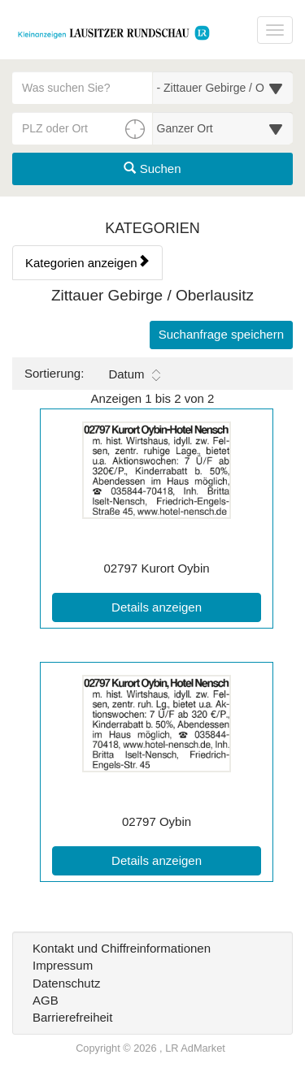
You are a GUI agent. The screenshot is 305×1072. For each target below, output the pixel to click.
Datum (133, 374)
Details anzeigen (186, 606)
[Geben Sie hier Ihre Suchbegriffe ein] (82, 87)
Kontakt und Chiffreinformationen (122, 948)
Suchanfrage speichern (221, 334)
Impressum (63, 965)
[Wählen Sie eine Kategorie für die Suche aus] (223, 87)
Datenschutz (66, 983)
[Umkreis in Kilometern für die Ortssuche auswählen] (223, 128)
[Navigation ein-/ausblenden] (275, 30)
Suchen (152, 168)
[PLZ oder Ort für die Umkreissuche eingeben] (82, 128)
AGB (46, 1000)
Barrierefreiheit (72, 1017)
